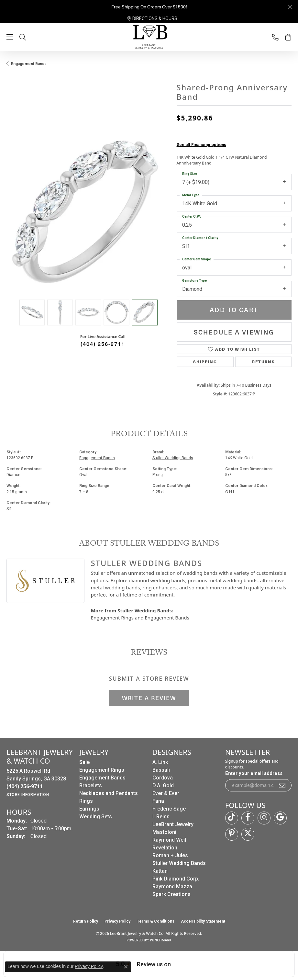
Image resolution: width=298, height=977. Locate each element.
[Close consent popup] (126, 967)
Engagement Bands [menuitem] (102, 778)
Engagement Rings (112, 617)
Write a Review (149, 697)
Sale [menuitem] (84, 762)
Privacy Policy (117, 921)
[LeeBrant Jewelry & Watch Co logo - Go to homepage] (149, 37)
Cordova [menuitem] (162, 778)
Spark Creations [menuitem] (171, 894)
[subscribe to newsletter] (282, 785)
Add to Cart (234, 309)
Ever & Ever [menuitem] (165, 793)
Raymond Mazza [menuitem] (172, 886)
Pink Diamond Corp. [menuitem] (175, 879)
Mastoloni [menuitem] (164, 832)
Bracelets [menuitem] (90, 785)
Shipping (205, 362)
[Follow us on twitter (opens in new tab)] (247, 834)
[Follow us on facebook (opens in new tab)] (247, 818)
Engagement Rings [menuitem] (101, 770)
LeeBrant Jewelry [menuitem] (172, 824)
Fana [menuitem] (158, 801)
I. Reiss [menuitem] (161, 816)
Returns (263, 362)
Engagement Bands (29, 64)
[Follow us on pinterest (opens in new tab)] (231, 834)
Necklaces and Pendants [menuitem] (108, 793)
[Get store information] (27, 794)
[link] (152, 18)
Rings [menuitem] (86, 801)
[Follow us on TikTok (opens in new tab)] (231, 818)
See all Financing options (201, 144)
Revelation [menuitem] (164, 848)
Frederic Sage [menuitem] (169, 809)
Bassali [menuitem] (161, 770)
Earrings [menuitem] (89, 809)
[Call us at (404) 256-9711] (24, 786)
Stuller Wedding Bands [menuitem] (179, 863)
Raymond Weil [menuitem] (169, 840)
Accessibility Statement (203, 921)
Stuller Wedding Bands (172, 458)
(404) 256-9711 (103, 343)
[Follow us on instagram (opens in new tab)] (264, 818)
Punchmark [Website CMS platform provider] (160, 940)
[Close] (290, 7)
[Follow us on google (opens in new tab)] (280, 818)
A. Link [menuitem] (160, 762)
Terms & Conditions (155, 921)
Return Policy (85, 921)
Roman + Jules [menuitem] (170, 855)
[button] (29, 37)
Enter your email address (253, 773)
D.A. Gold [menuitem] (163, 785)
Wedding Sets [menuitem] (95, 816)
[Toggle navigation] (9, 37)
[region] (88, 214)
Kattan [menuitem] (160, 871)
